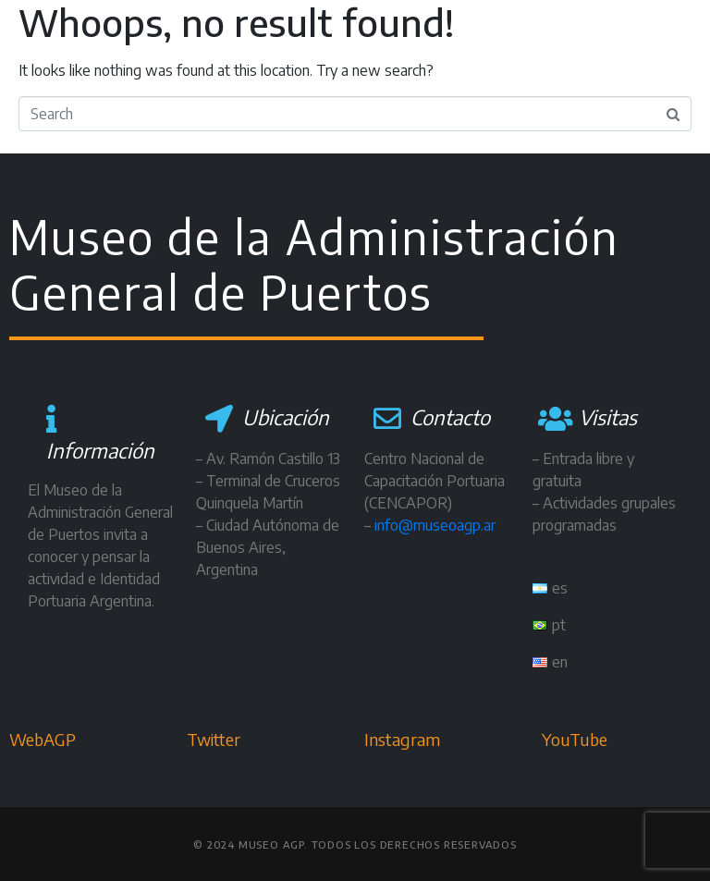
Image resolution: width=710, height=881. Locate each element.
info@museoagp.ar (435, 525)
